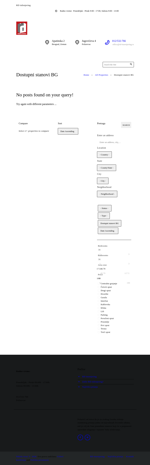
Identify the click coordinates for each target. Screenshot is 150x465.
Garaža (104, 297)
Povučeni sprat (107, 318)
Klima (103, 308)
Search (126, 125)
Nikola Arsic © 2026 (26, 456)
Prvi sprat (105, 325)
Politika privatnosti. (40, 460)
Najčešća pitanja (90, 387)
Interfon (104, 301)
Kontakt (130, 456)
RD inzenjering (89, 376)
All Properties (101, 75)
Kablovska (105, 304)
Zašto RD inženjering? (93, 381)
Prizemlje (105, 322)
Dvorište (104, 294)
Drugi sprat (106, 290)
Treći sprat (105, 332)
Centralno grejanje (109, 284)
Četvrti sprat (106, 287)
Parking (104, 315)
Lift (102, 311)
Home (86, 75)
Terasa (103, 329)
